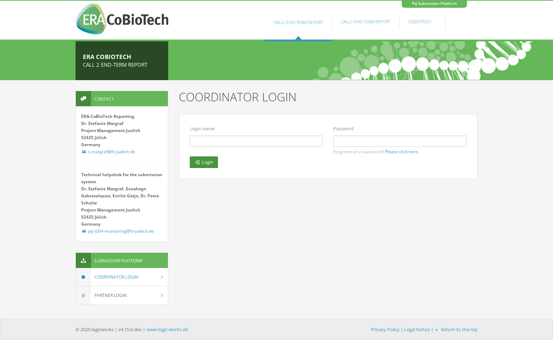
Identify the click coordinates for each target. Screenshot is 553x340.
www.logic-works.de (167, 329)
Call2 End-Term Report (298, 22)
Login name (202, 128)
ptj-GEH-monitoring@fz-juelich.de (117, 231)
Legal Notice (417, 329)
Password (343, 128)
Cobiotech (419, 22)
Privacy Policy (385, 329)
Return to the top (455, 329)
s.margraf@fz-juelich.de (108, 152)
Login (203, 162)
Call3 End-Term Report (365, 22)
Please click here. (402, 152)
